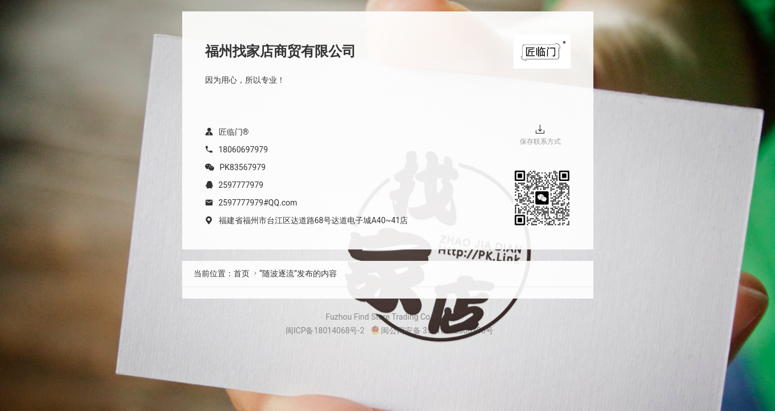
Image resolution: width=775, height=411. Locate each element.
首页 (242, 273)
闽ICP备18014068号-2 (325, 330)
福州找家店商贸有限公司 (280, 51)
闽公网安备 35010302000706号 (432, 330)
